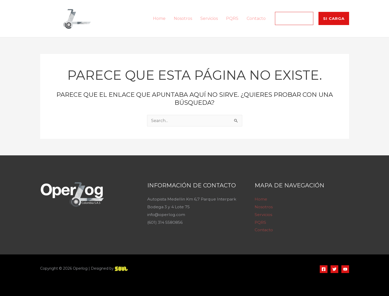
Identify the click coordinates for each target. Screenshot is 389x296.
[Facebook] (323, 269)
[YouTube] (345, 269)
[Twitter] (334, 269)
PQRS (232, 18)
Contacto (256, 18)
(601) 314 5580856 (165, 222)
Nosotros (183, 18)
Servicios (209, 18)
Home (159, 18)
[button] (294, 18)
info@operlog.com (166, 214)
